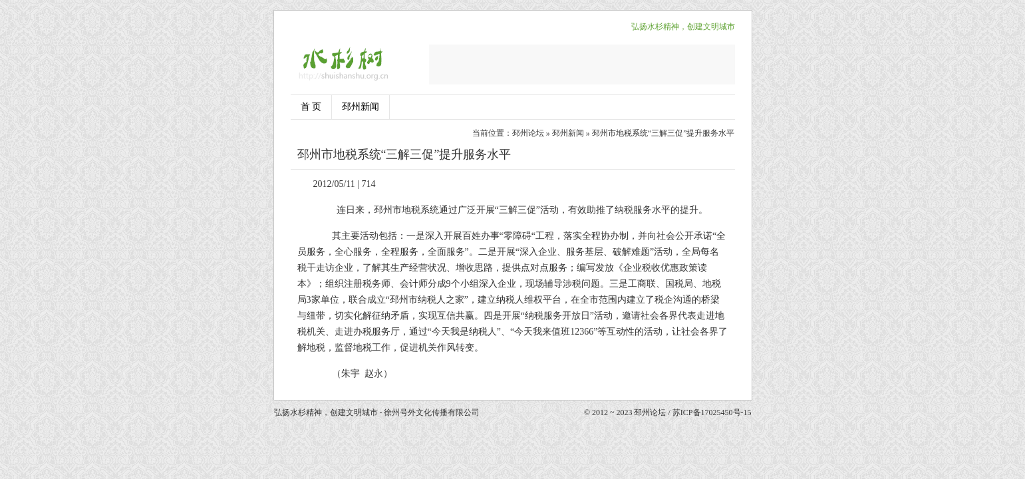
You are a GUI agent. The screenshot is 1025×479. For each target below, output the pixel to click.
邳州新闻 (360, 107)
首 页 (311, 107)
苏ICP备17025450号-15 (712, 412)
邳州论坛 (528, 133)
